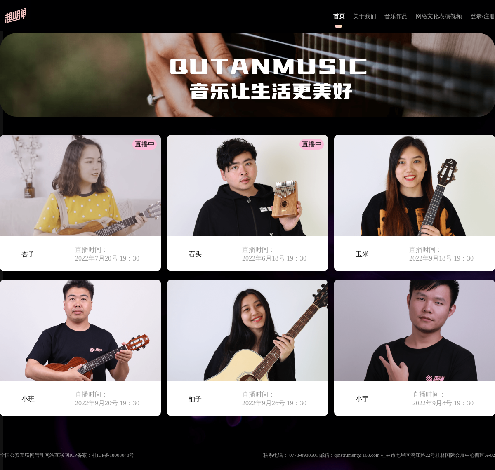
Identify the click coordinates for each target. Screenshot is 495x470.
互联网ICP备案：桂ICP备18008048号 (94, 455)
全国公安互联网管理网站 (27, 455)
